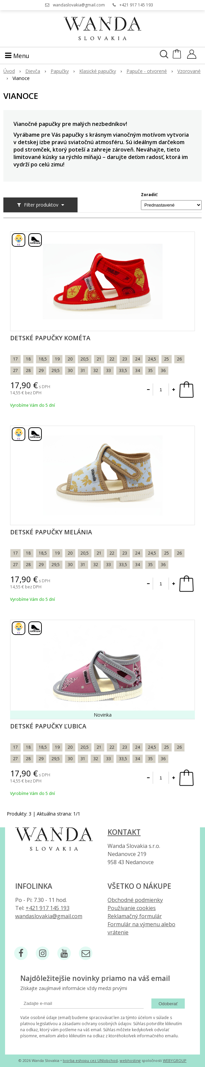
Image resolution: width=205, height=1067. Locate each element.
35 (150, 370)
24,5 (152, 359)
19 (57, 359)
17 (15, 359)
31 (83, 370)
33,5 (123, 370)
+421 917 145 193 (136, 5)
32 (95, 370)
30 (70, 370)
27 (15, 370)
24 (137, 359)
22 (112, 359)
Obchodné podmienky (135, 900)
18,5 (43, 359)
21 (99, 359)
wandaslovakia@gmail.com (79, 5)
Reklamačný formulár (135, 916)
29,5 (56, 370)
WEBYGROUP (174, 1060)
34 (137, 370)
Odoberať (168, 1003)
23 (124, 359)
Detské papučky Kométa (50, 338)
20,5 (85, 359)
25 (166, 359)
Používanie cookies (132, 908)
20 (70, 359)
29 (41, 370)
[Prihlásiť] (191, 56)
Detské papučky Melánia (51, 532)
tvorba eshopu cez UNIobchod (90, 1060)
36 (163, 370)
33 (108, 370)
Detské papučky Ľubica (48, 726)
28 (28, 370)
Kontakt (124, 832)
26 (179, 359)
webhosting (130, 1060)
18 (28, 359)
